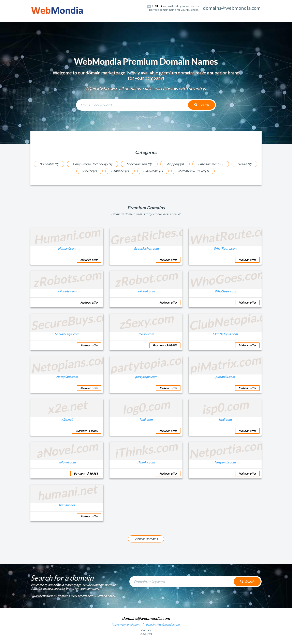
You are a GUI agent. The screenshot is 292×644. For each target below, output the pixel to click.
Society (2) (88, 171)
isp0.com (225, 419)
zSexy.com (146, 334)
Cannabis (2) (119, 171)
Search (201, 105)
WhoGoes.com (225, 291)
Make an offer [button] (89, 260)
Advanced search (146, 116)
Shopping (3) (175, 164)
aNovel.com (67, 462)
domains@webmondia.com (162, 624)
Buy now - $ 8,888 (86, 431)
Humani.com (67, 248)
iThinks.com (146, 462)
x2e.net (67, 419)
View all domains (146, 539)
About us (146, 634)
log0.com (146, 419)
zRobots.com (67, 291)
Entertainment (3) (211, 164)
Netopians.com (67, 377)
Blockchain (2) (153, 171)
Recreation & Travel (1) (194, 171)
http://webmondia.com (126, 624)
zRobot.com (146, 291)
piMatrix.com (225, 377)
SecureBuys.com (67, 334)
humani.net (67, 505)
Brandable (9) (47, 164)
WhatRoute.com (225, 248)
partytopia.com (146, 377)
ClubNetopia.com (225, 334)
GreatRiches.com (146, 248)
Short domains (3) (139, 164)
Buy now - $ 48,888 (165, 345)
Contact (146, 630)
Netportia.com (225, 462)
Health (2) (246, 164)
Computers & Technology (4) (91, 164)
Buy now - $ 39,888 (86, 473)
